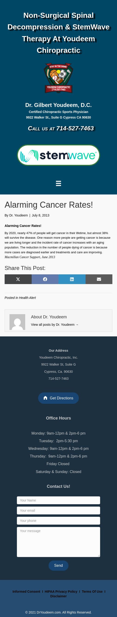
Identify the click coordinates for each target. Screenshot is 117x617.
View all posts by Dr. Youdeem (55, 324)
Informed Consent (26, 591)
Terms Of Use (93, 591)
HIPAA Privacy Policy (61, 591)
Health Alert (27, 298)
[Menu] (58, 183)
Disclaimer (58, 596)
